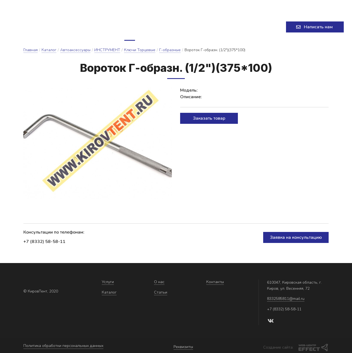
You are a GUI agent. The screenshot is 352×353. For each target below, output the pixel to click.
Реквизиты (183, 346)
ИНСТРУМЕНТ (107, 51)
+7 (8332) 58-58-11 (284, 7)
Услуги (112, 28)
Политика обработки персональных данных (63, 346)
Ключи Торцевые (139, 51)
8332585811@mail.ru (166, 7)
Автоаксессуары (75, 51)
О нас (170, 28)
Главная (30, 51)
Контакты (222, 28)
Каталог (143, 28)
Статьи (193, 28)
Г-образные (170, 51)
